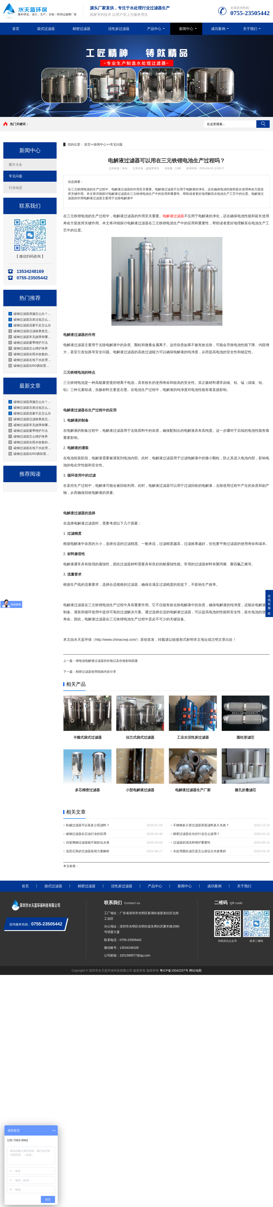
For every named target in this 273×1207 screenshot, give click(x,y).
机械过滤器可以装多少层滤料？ (87, 825)
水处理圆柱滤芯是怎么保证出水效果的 (199, 851)
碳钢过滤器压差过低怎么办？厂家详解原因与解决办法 (30, 319)
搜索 (263, 124)
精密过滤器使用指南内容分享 (96, 671)
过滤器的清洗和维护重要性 (191, 842)
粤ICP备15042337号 (174, 970)
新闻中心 (186, 29)
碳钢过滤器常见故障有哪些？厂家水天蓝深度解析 (30, 337)
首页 (15, 29)
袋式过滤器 (46, 29)
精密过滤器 (81, 29)
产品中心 (154, 29)
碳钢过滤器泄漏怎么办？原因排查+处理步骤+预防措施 (30, 314)
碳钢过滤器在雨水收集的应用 (30, 354)
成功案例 (218, 29)
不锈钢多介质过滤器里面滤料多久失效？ (201, 825)
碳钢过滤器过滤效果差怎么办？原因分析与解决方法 (30, 331)
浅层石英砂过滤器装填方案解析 (87, 851)
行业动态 (15, 187)
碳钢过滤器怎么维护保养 (28, 348)
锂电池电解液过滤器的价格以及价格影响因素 (107, 661)
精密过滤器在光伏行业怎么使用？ (196, 834)
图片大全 (15, 164)
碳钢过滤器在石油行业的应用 (86, 834)
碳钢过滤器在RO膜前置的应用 (30, 365)
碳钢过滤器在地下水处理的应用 (30, 360)
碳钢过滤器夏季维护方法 (28, 342)
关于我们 (250, 29)
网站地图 (195, 970)
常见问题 (15, 176)
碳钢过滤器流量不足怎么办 (29, 325)
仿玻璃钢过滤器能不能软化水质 (87, 842)
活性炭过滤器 (118, 29)
